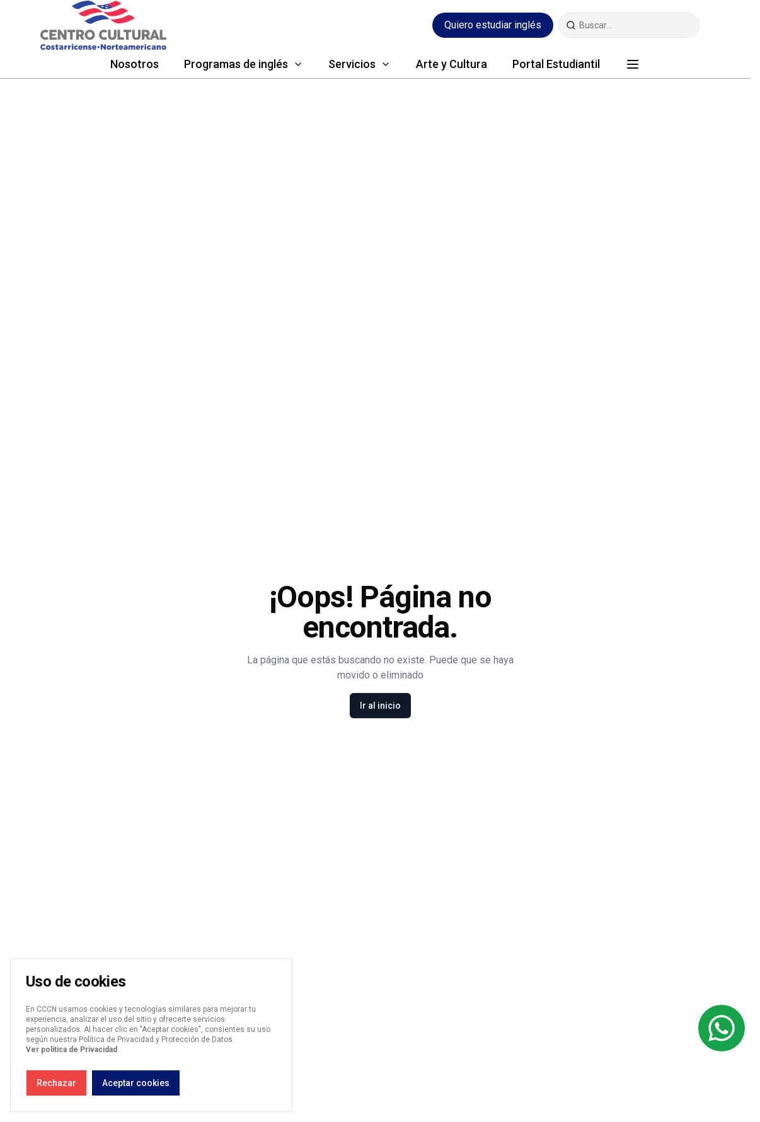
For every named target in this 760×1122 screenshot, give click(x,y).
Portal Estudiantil (556, 64)
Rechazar (56, 1083)
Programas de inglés (236, 64)
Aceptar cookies (136, 1083)
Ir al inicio (380, 706)
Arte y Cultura (451, 64)
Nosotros (134, 64)
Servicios (352, 64)
